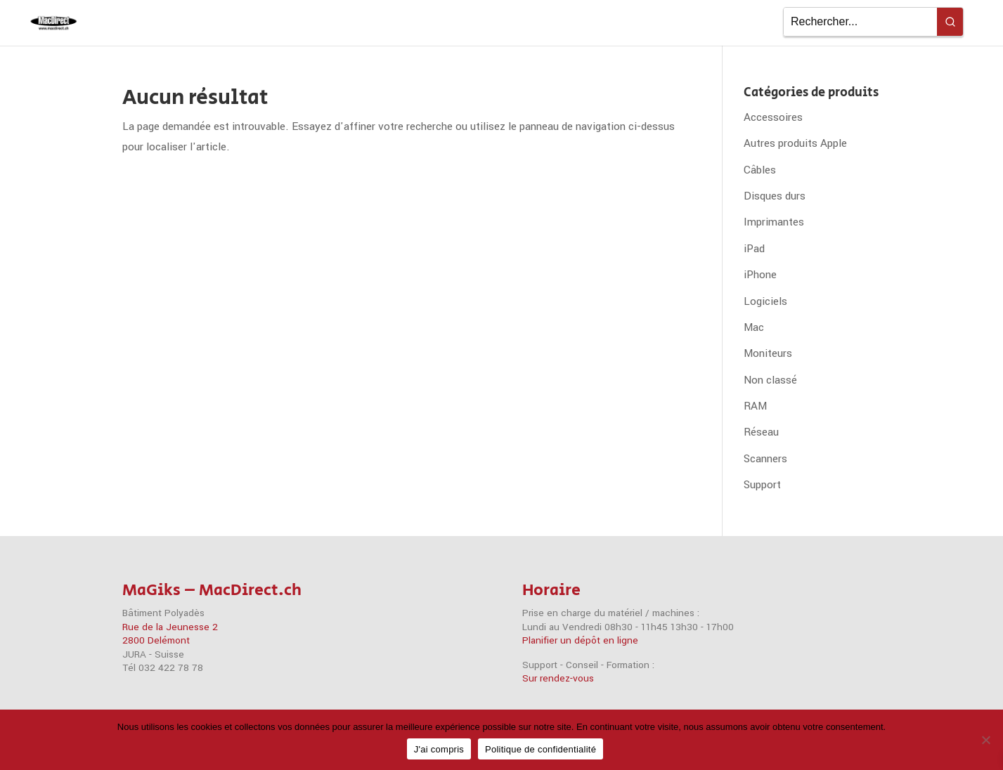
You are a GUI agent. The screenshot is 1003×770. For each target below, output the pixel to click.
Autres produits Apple (795, 143)
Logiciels (765, 301)
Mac (754, 327)
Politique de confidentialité (540, 749)
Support (762, 484)
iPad (754, 248)
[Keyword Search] (860, 22)
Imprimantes (774, 222)
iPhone (760, 274)
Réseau (761, 432)
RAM (755, 406)
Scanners (765, 458)
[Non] (985, 740)
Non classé (770, 380)
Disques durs (774, 196)
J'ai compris (439, 749)
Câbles (760, 170)
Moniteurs (768, 353)
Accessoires (773, 117)
